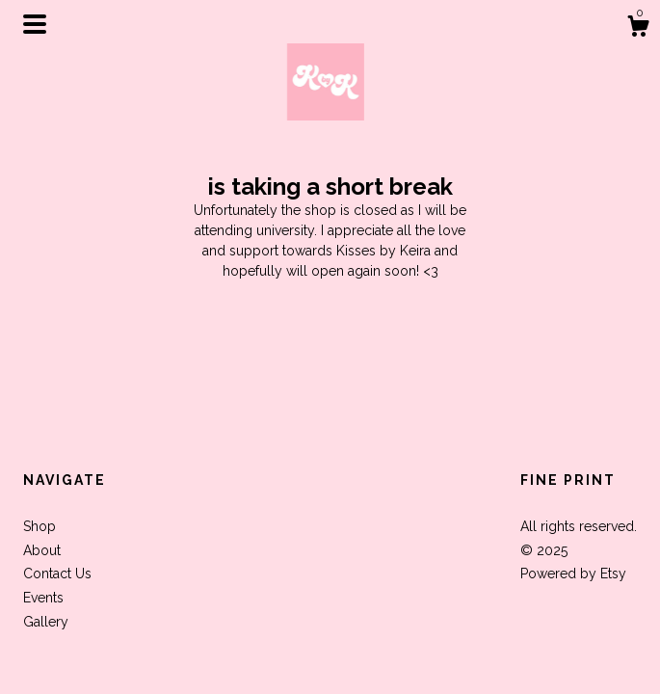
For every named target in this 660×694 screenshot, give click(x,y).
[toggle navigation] (34, 24)
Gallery (45, 621)
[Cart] (637, 28)
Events (43, 597)
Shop (39, 526)
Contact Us (57, 573)
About (42, 550)
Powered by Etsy (573, 573)
